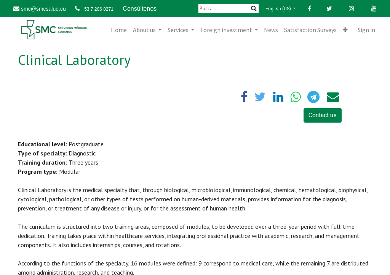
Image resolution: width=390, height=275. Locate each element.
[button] (345, 29)
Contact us (322, 115)
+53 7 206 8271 (97, 9)
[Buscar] (228, 8)
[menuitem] (119, 29)
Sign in (366, 30)
